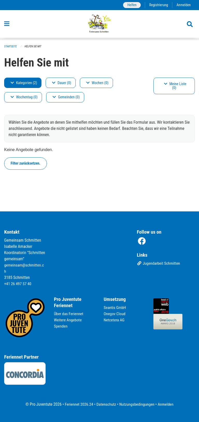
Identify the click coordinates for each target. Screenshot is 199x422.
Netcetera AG (114, 319)
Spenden (61, 326)
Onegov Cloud (115, 313)
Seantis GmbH (115, 307)
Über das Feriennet (69, 313)
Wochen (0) (97, 83)
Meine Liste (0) (175, 86)
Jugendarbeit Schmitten (159, 263)
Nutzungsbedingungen (137, 404)
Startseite (11, 46)
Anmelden (183, 5)
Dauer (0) (61, 83)
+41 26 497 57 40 (18, 283)
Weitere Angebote (68, 319)
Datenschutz (106, 404)
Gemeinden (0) (66, 97)
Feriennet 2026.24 (77, 404)
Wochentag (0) (24, 97)
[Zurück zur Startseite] (99, 25)
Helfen (130, 5)
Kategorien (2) (24, 83)
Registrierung (157, 5)
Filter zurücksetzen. (25, 163)
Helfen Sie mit (34, 46)
